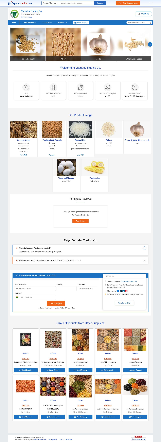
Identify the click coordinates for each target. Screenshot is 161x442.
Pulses (109, 140)
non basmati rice (80, 143)
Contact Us (62, 23)
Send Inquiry (56, 303)
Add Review (80, 221)
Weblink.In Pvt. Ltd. (40, 439)
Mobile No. (18, 293)
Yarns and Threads (66, 178)
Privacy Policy (70, 308)
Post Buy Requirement (128, 3)
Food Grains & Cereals (52, 140)
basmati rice (80, 146)
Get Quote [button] (25, 359)
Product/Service (20, 284)
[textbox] (77, 3)
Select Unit (81, 284)
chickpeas (52, 143)
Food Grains (95, 178)
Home (14, 23)
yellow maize (94, 181)
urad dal (109, 143)
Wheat (63, 59)
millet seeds (24, 151)
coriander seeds (28, 59)
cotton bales (66, 181)
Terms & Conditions (65, 439)
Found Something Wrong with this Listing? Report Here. (125, 294)
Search (100, 3)
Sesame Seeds (23, 140)
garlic (98, 59)
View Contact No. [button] (124, 303)
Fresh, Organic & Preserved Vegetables (137, 140)
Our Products (29, 23)
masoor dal (52, 146)
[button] (143, 14)
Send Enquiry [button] (80, 23)
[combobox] (19, 297)
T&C (61, 308)
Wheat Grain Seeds (134, 59)
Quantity (59, 284)
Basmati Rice (80, 140)
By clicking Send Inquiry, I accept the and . (56, 308)
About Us (47, 23)
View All (23, 155)
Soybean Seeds (23, 143)
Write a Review (26, 17)
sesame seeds (24, 146)
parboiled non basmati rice (80, 149)
